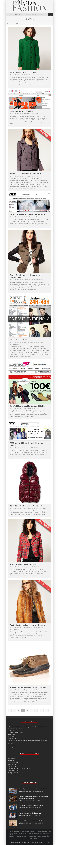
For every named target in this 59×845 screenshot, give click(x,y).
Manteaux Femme (39, 75)
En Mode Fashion (16, 75)
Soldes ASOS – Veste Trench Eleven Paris (25, 173)
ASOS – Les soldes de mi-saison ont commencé (27, 214)
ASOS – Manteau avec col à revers (23, 72)
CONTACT (46, 842)
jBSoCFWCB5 (12, 736)
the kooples (11, 761)
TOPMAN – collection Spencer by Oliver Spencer (28, 687)
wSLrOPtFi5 (11, 748)
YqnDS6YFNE (12, 734)
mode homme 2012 (13, 770)
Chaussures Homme (41, 690)
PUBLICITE (33, 842)
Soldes (36, 113)
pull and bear (12, 759)
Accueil (9, 24)
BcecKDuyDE (12, 730)
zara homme (12, 764)
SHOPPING (16, 24)
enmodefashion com (14, 746)
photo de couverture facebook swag (19, 768)
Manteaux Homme (41, 508)
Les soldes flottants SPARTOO (21, 111)
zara (9, 776)
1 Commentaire (16, 344)
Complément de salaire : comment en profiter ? (30, 821)
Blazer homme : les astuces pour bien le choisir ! (31, 805)
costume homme (13, 772)
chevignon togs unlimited (15, 732)
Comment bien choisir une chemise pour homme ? (31, 813)
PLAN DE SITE (25, 842)
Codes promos (39, 342)
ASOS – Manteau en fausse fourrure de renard (27, 625)
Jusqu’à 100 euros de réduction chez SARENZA (27, 406)
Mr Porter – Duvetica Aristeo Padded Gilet (26, 506)
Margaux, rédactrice (25, 791)
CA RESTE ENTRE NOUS (18, 339)
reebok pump (12, 766)
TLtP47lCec (11, 744)
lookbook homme (13, 762)
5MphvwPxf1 (12, 738)
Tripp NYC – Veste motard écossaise (23, 564)
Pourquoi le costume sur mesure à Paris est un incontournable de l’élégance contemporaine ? (34, 797)
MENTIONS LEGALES (15, 842)
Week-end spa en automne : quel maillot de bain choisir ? (32, 789)
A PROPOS (40, 842)
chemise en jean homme (15, 774)
